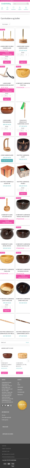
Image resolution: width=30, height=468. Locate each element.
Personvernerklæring (8, 457)
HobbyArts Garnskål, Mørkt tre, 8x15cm (6, 364)
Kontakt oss (5, 451)
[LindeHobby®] (6, 3)
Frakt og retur (5, 419)
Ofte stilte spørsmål (6, 417)
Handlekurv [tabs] (26, 8)
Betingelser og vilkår (8, 454)
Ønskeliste (13, 8)
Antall (6, 56)
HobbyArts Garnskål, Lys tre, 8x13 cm (21, 364)
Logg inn (19, 8)
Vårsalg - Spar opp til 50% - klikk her (7, 0)
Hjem (7, 8)
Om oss (3, 415)
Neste (27, 342)
